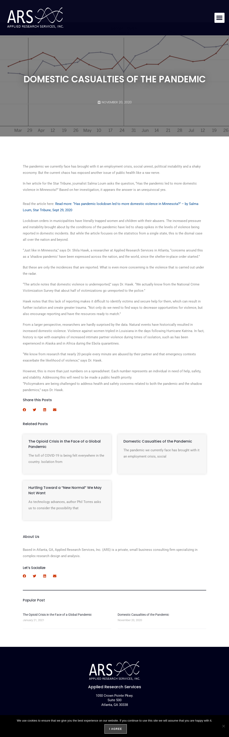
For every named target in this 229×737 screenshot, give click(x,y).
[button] (219, 18)
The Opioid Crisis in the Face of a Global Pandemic (57, 614)
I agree (115, 729)
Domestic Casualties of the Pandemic (157, 441)
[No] (223, 726)
